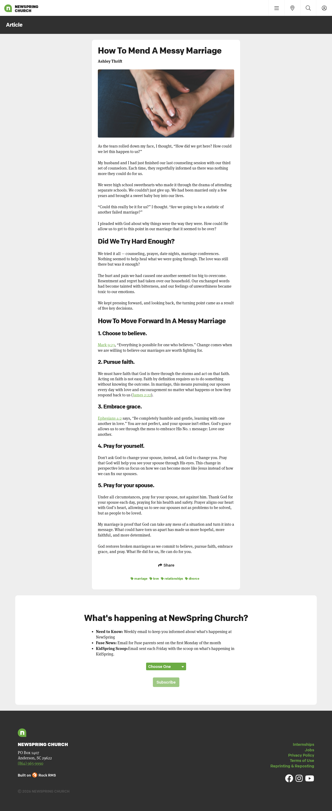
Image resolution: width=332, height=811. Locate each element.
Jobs (309, 749)
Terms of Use (302, 759)
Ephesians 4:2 (110, 418)
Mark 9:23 (106, 345)
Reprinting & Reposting (292, 765)
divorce (192, 578)
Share (166, 565)
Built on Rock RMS (37, 774)
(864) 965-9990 (30, 762)
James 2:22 (142, 395)
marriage (139, 578)
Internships (303, 743)
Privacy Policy (301, 754)
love (154, 578)
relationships (172, 578)
